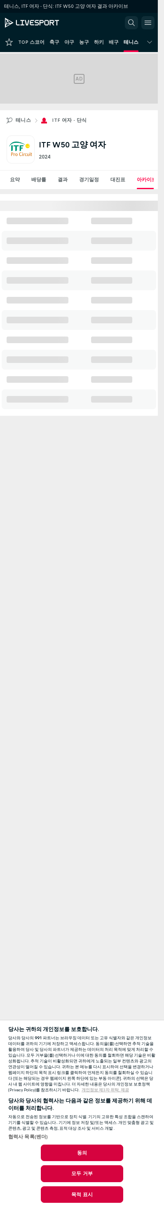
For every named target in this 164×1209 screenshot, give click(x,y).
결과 (63, 180)
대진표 (117, 180)
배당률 (38, 180)
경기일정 (89, 180)
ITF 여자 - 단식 (69, 120)
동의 (82, 1153)
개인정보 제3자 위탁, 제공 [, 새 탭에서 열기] (105, 1090)
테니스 (23, 120)
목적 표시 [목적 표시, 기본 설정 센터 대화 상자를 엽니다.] (82, 1194)
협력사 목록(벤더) (28, 1137)
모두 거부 (82, 1173)
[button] (131, 22)
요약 (15, 180)
